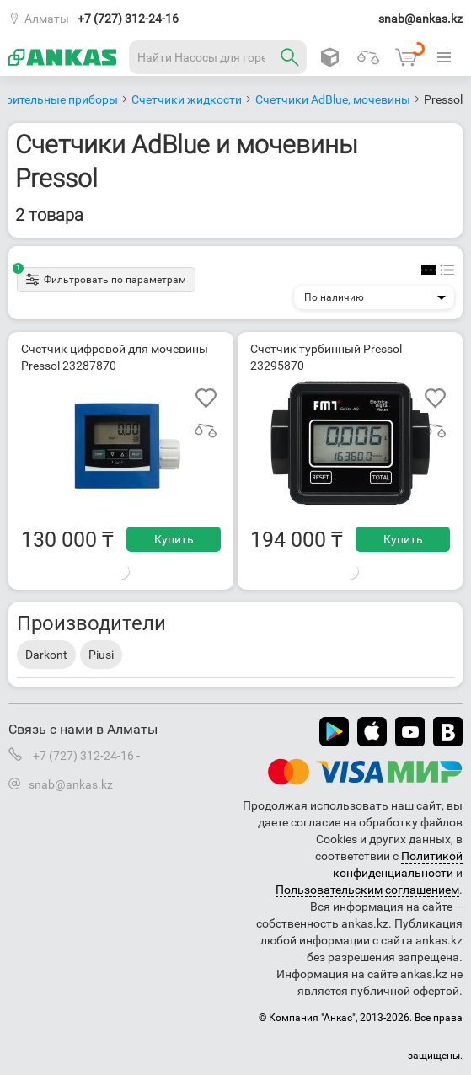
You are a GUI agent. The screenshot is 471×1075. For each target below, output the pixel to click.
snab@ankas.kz (420, 18)
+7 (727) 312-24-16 (128, 18)
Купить (174, 539)
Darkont (46, 654)
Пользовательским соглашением (367, 889)
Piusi (101, 654)
